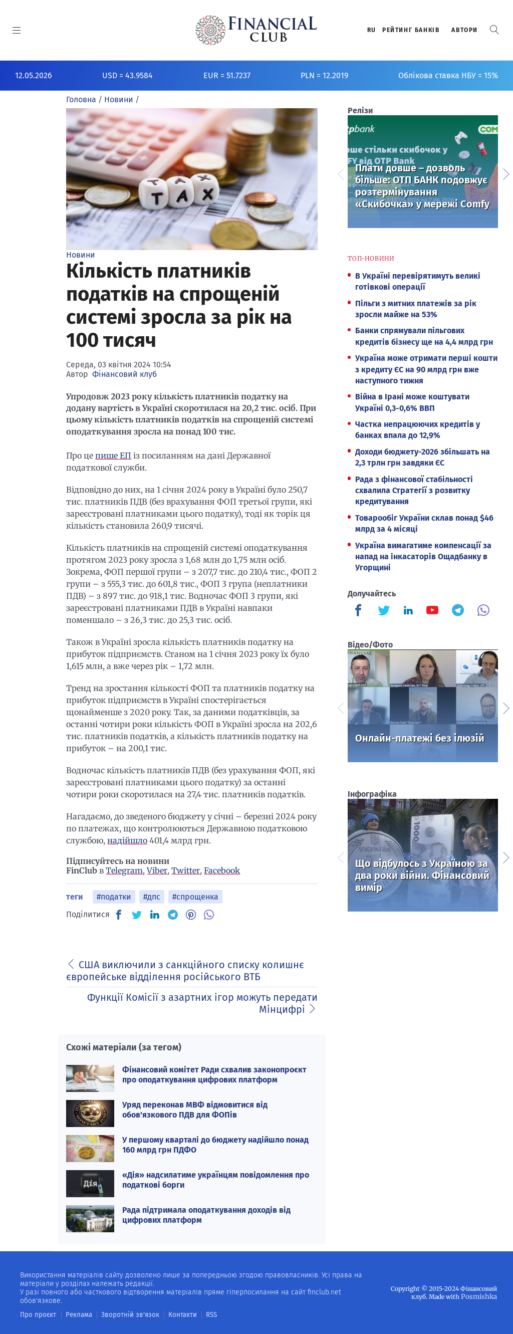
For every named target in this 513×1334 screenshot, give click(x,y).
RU (371, 30)
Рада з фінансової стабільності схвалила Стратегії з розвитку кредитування (414, 491)
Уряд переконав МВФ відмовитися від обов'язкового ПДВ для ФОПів (195, 1109)
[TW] (137, 915)
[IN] (155, 915)
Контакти (167, 1314)
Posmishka (480, 1296)
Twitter (185, 870)
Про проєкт (36, 1314)
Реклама (73, 1314)
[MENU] (17, 30)
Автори (464, 30)
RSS (194, 1314)
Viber (157, 870)
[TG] (173, 915)
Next (505, 173)
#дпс (151, 897)
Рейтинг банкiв (410, 30)
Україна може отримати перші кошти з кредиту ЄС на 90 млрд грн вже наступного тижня (426, 369)
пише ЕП (113, 456)
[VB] (209, 915)
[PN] (191, 915)
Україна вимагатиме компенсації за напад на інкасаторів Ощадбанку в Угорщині (423, 557)
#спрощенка (195, 897)
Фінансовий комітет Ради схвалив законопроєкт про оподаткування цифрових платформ (214, 1074)
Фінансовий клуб (124, 374)
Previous (340, 173)
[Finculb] (360, 611)
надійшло (127, 840)
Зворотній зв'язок (120, 1314)
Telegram (124, 870)
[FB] (119, 915)
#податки (114, 897)
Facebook (222, 870)
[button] (494, 30)
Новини (80, 255)
